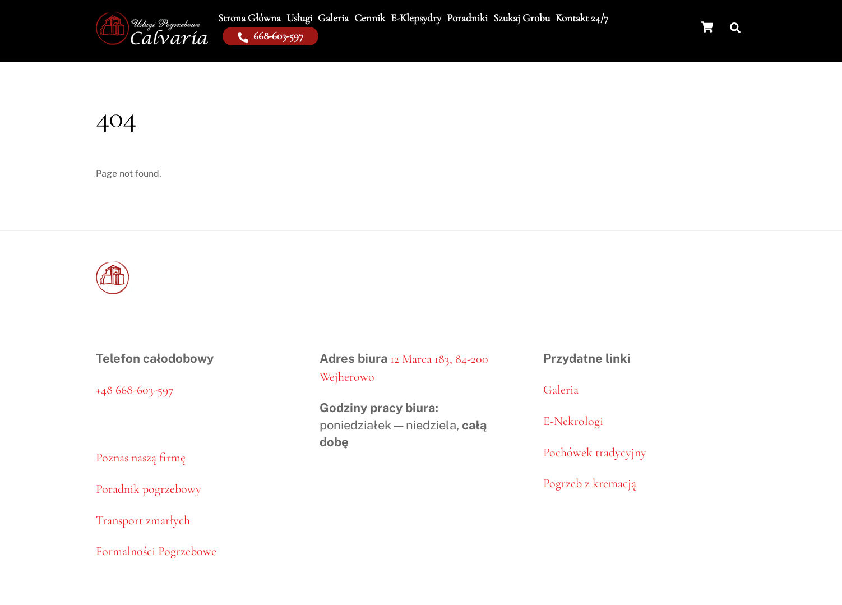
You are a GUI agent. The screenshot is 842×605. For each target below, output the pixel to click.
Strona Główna (249, 17)
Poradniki (467, 17)
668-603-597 (270, 35)
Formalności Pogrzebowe (156, 551)
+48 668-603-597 (134, 389)
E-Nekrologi (573, 421)
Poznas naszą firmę (141, 457)
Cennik (369, 17)
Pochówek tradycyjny (594, 452)
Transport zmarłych (143, 520)
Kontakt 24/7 (582, 17)
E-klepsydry (416, 17)
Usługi (299, 17)
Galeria (333, 17)
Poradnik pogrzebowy (148, 489)
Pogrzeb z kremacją (589, 483)
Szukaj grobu (521, 17)
